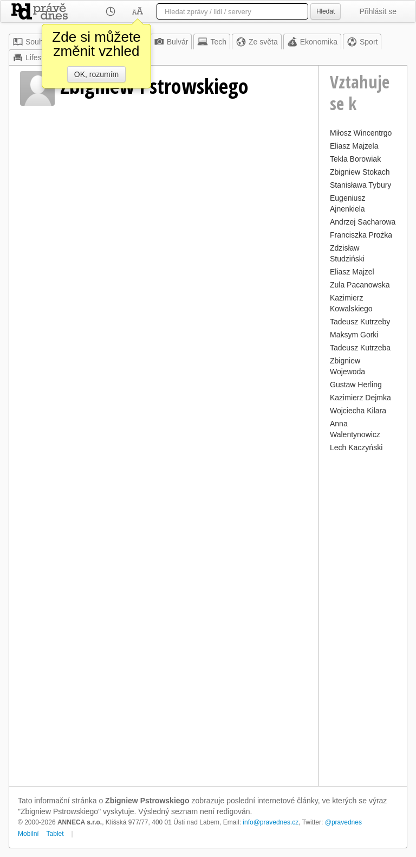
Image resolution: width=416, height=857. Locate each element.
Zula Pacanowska (360, 284)
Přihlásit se (378, 11)
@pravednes (343, 822)
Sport (362, 41)
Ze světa (257, 41)
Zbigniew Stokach (360, 172)
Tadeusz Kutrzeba (360, 347)
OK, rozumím (96, 74)
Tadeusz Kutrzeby (360, 321)
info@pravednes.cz (270, 822)
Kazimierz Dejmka (360, 397)
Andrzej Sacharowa (362, 222)
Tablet (55, 833)
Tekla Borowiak (355, 159)
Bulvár (171, 41)
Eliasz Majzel (352, 271)
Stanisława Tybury (360, 185)
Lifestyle (32, 57)
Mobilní (28, 833)
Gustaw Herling (356, 384)
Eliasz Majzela (354, 146)
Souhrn (31, 41)
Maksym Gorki (354, 334)
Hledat (325, 11)
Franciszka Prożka (361, 235)
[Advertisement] (363, 618)
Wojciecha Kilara (358, 410)
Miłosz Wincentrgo (361, 133)
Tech (211, 41)
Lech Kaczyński (356, 447)
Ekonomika (312, 41)
